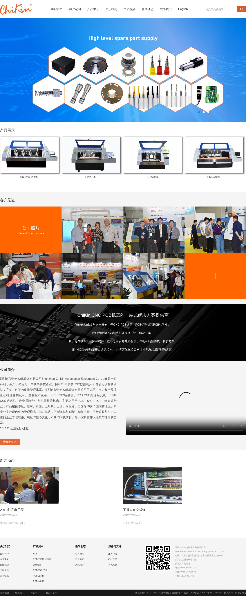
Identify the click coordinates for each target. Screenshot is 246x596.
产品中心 (93, 9)
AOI (35, 553)
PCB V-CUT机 (40, 570)
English (183, 9)
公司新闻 (79, 553)
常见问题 (112, 564)
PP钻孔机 (91, 176)
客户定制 (75, 9)
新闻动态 (147, 9)
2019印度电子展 (12, 510)
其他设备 (37, 564)
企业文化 (4, 559)
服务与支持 (51, 593)
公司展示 (4, 570)
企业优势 (4, 564)
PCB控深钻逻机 (29, 176)
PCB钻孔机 (152, 176)
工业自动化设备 (134, 510)
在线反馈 (112, 559)
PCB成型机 (213, 176)
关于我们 (111, 9)
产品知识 (79, 564)
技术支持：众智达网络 (235, 592)
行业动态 (79, 559)
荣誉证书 (4, 575)
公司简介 (4, 553)
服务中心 (112, 553)
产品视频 (129, 9)
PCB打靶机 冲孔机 (42, 559)
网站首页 (57, 9)
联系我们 (166, 9)
